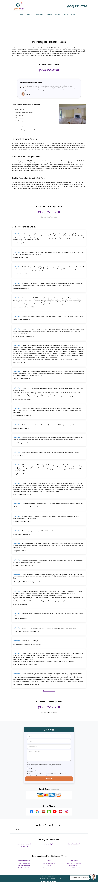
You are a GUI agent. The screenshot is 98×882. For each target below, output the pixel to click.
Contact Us (74, 14)
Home (21, 14)
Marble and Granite (24, 850)
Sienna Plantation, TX (74, 827)
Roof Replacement (24, 846)
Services (30, 15)
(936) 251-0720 (77, 6)
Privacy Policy (44, 757)
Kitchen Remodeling (49, 846)
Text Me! (31, 745)
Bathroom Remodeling (74, 846)
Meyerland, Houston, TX (24, 827)
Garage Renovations (49, 850)
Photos (57, 14)
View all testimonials (49, 674)
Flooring (48, 848)
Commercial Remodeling (74, 850)
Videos (66, 14)
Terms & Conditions (53, 757)
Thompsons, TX (24, 829)
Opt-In (30, 751)
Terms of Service (61, 878)
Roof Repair (73, 843)
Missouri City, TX (49, 827)
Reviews (49, 14)
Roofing (49, 843)
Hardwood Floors (74, 848)
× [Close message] (88, 876)
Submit (49, 761)
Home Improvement (24, 848)
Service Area (39, 14)
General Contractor (24, 843)
